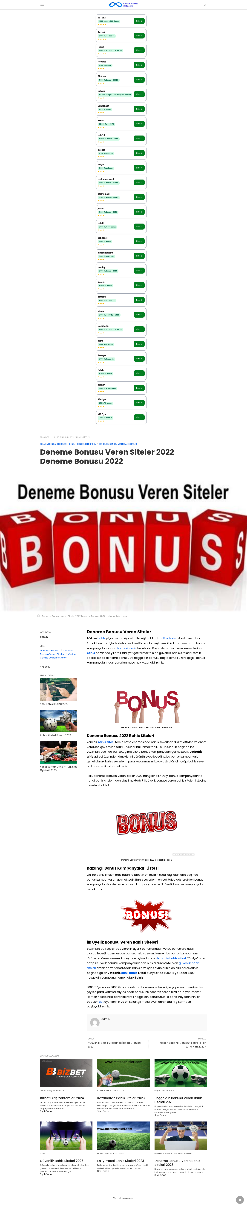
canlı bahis (129, 973)
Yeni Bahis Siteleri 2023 (54, 704)
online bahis (168, 638)
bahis (101, 638)
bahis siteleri (126, 648)
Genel (72, 444)
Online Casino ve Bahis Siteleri (58, 655)
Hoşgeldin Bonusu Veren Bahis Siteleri (71, 437)
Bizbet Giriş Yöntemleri (52, 1091)
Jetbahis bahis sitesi (171, 958)
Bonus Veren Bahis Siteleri (53, 444)
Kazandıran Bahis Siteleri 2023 (121, 1098)
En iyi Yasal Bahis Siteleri (110, 1153)
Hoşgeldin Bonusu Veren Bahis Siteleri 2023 (179, 1100)
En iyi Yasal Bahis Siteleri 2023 (120, 1161)
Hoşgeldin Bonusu (86, 444)
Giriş (139, 20)
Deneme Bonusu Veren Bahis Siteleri (173, 1153)
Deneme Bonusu (49, 650)
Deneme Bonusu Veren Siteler (56, 652)
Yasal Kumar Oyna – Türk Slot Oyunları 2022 (58, 768)
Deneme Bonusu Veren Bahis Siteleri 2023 (177, 1163)
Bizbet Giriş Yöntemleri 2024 (62, 1098)
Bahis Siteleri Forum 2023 (55, 735)
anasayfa (44, 437)
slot (100, 1002)
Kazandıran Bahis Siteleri (110, 1091)
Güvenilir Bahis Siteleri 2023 (61, 1161)
